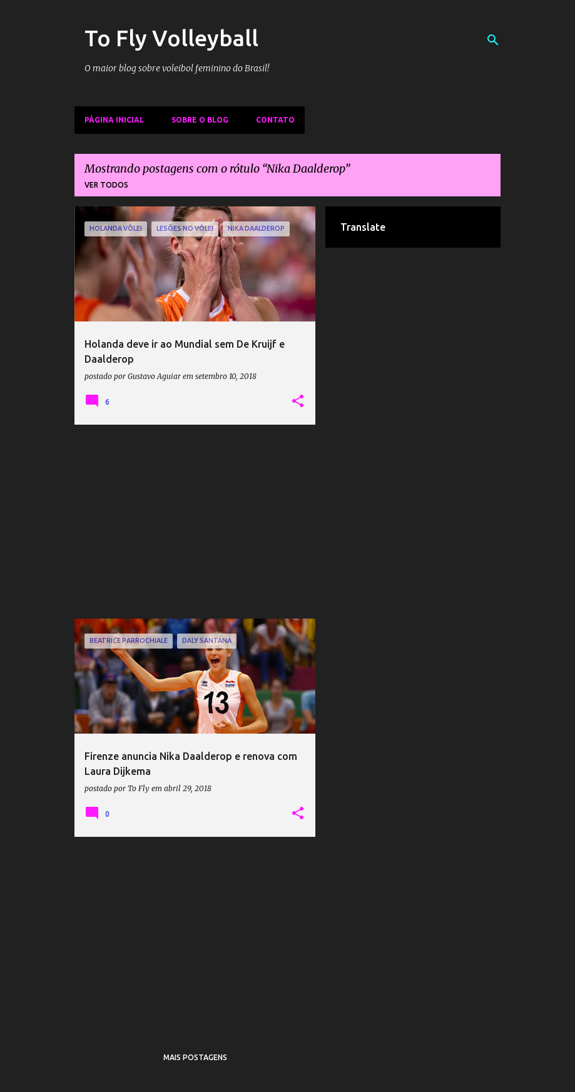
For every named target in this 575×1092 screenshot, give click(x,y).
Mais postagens (195, 1057)
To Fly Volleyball (171, 38)
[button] (297, 401)
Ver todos (106, 185)
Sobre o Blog (199, 120)
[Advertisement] (195, 521)
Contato (275, 120)
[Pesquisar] (493, 40)
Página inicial (114, 120)
